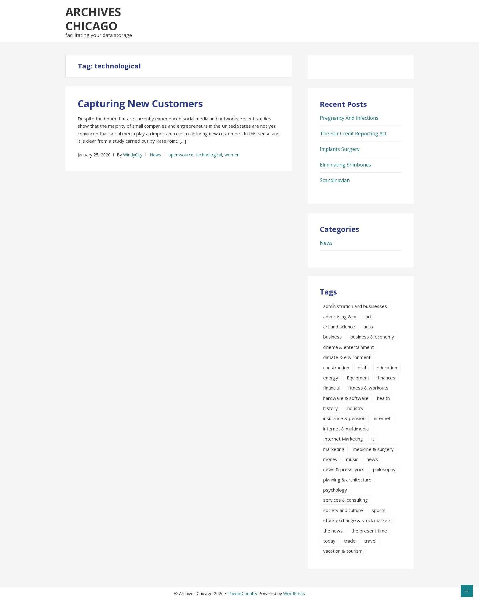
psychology (335, 490)
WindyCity (132, 155)
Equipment (358, 378)
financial (331, 388)
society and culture (343, 510)
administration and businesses (355, 306)
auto (368, 327)
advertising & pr (340, 316)
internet (382, 418)
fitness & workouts (368, 388)
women (232, 155)
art (369, 316)
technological (209, 155)
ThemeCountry (242, 593)
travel (370, 541)
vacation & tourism (343, 551)
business (332, 337)
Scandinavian (335, 180)
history (330, 408)
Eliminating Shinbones (345, 164)
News (155, 155)
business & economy (372, 337)
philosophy (384, 469)
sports (378, 510)
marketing (333, 449)
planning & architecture (347, 480)
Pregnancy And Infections (349, 118)
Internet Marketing (343, 439)
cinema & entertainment (348, 347)
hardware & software (345, 398)
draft (363, 367)
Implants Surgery (340, 149)
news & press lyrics (343, 469)
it (372, 439)
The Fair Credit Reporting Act (353, 133)
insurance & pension (344, 418)
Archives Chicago (93, 19)
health (383, 398)
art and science (339, 327)
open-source (180, 155)
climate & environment (347, 357)
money (330, 459)
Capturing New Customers (140, 103)
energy (330, 378)
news (372, 459)
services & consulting (345, 500)
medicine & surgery (373, 449)
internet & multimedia (346, 429)
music (352, 459)
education (387, 367)
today (329, 541)
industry (355, 408)
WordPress (294, 593)
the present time (369, 531)
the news (333, 531)
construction (336, 367)
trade (350, 541)
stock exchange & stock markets (357, 520)
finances (386, 378)
